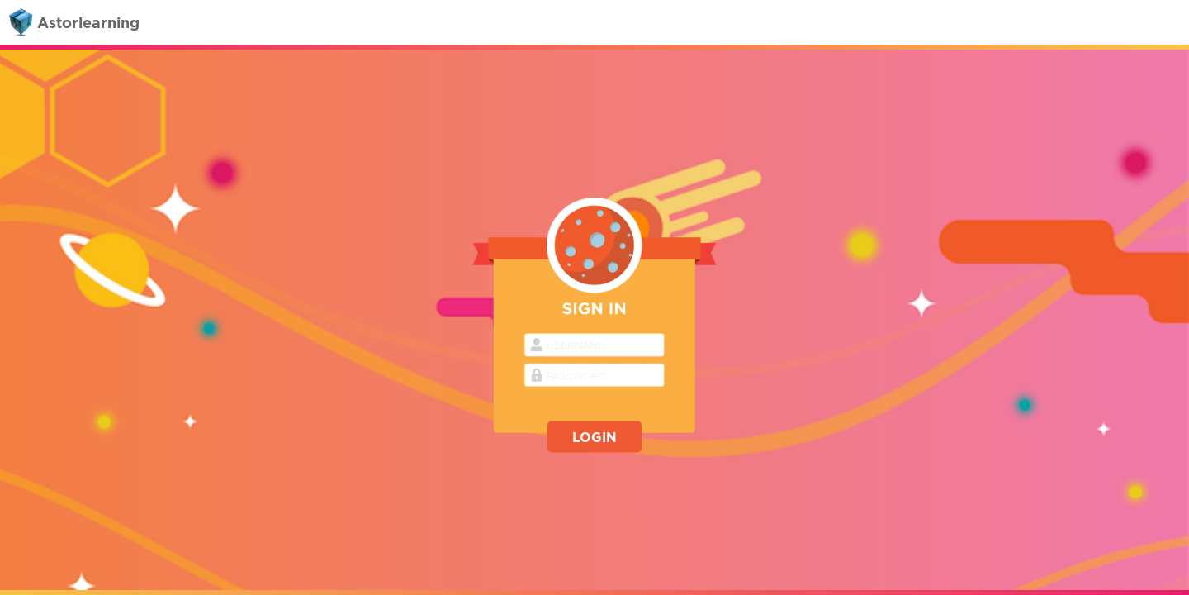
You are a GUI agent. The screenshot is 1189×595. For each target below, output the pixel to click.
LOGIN (594, 437)
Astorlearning (72, 22)
